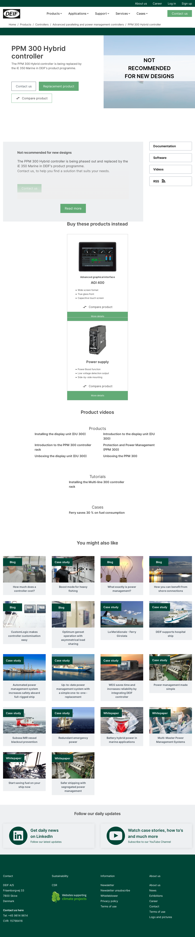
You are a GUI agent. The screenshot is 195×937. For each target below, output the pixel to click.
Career (157, 3)
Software (159, 158)
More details (97, 316)
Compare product (32, 98)
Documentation (164, 146)
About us (141, 3)
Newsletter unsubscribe (115, 890)
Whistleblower (109, 895)
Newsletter (107, 885)
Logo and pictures (160, 917)
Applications (77, 13)
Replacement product (58, 86)
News (152, 890)
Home (12, 24)
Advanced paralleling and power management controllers (88, 24)
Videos (158, 169)
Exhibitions (156, 895)
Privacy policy (109, 901)
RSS (159, 181)
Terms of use (109, 906)
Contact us (180, 13)
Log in (172, 3)
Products (53, 13)
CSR (54, 885)
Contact (154, 906)
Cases (141, 13)
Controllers (42, 24)
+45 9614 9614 (18, 915)
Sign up (187, 3)
